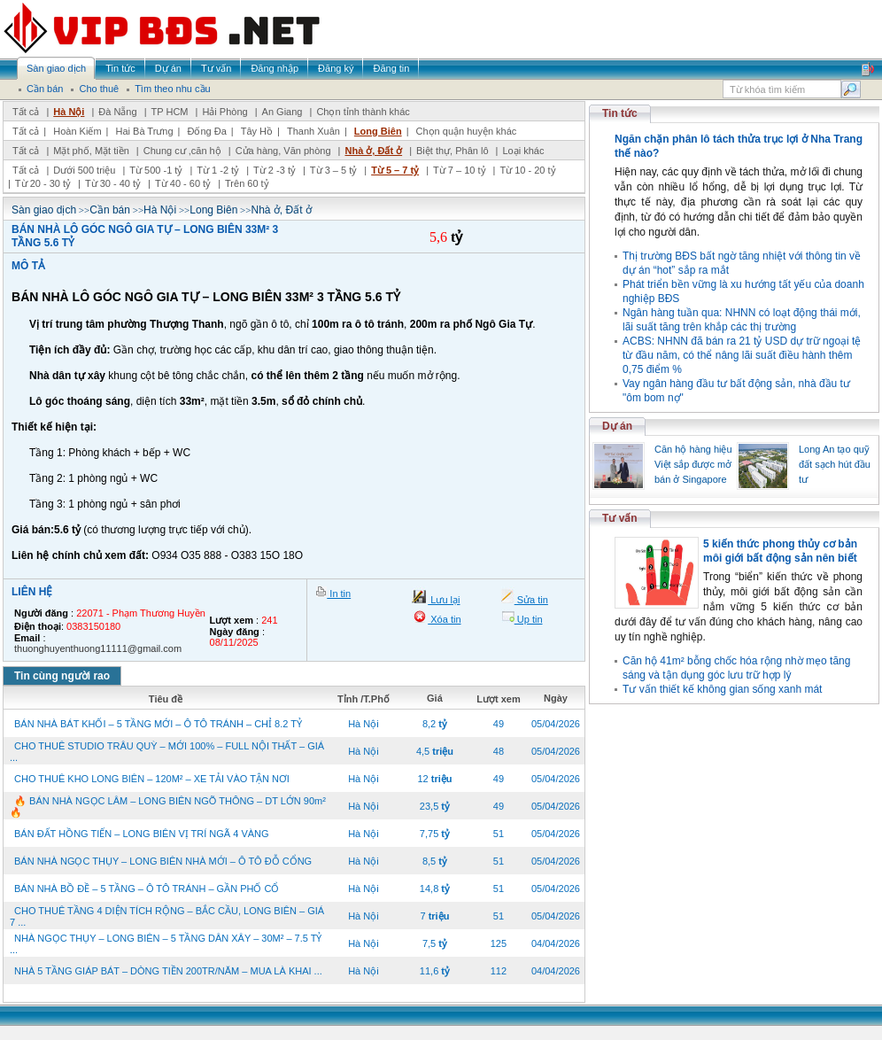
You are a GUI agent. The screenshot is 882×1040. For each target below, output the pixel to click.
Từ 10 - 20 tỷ (527, 170)
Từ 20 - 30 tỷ (43, 183)
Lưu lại (444, 599)
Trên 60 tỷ (247, 183)
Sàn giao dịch (44, 210)
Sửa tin (531, 599)
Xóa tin (444, 619)
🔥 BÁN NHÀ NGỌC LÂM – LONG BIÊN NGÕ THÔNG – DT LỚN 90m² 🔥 (168, 807)
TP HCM (170, 111)
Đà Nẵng (117, 111)
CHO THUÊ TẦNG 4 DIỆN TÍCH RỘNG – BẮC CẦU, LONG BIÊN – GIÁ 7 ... (167, 916)
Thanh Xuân (313, 131)
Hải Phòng (224, 111)
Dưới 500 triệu (84, 170)
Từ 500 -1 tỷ (155, 170)
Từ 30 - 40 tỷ (113, 183)
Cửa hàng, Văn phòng (283, 150)
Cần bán (109, 210)
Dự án (617, 426)
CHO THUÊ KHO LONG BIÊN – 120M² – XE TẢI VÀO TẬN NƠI (152, 778)
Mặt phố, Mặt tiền (91, 150)
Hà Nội (68, 111)
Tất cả (25, 111)
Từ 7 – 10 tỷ (459, 170)
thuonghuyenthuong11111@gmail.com (98, 648)
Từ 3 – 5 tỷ (333, 170)
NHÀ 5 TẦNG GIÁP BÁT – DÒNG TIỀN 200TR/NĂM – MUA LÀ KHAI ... (168, 971)
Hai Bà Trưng (144, 131)
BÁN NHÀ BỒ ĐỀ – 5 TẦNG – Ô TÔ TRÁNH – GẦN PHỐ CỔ (146, 888)
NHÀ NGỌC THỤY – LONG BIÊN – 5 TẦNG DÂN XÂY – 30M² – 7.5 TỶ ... (165, 944)
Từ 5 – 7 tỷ (395, 170)
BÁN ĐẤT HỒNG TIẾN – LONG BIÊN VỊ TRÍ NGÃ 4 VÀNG (141, 833)
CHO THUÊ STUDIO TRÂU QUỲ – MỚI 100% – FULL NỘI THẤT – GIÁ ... (167, 752)
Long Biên (378, 131)
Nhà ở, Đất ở (373, 150)
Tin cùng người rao (62, 676)
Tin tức (620, 113)
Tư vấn (620, 518)
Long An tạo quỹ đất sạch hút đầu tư (834, 464)
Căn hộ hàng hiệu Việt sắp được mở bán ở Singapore (693, 464)
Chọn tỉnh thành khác (362, 111)
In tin (339, 593)
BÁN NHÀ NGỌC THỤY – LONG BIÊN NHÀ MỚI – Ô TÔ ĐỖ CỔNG (163, 861)
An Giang (282, 111)
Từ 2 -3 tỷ (274, 170)
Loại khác (523, 150)
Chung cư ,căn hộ (182, 150)
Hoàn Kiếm (77, 131)
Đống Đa (207, 131)
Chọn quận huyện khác (466, 131)
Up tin (528, 619)
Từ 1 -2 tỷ (218, 170)
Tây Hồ (257, 131)
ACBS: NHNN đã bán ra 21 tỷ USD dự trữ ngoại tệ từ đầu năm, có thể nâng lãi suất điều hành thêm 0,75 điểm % (742, 355)
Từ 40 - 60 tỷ (183, 183)
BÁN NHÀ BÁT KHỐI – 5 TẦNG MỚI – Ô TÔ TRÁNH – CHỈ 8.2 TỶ (158, 723)
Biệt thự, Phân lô (452, 150)
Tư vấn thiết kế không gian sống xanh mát (722, 689)
